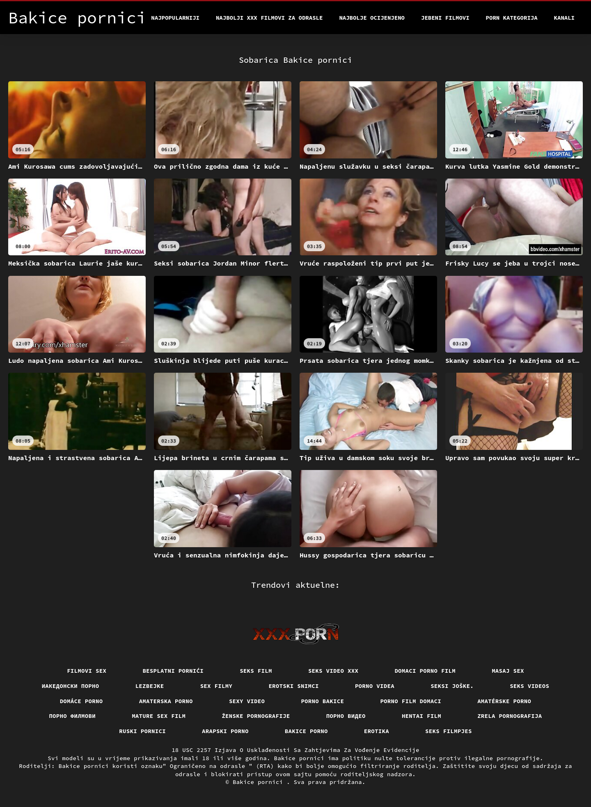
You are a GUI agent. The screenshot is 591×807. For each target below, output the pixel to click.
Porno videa (374, 686)
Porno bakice (322, 701)
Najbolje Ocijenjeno (372, 17)
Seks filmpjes (448, 731)
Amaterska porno (166, 701)
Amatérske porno (504, 701)
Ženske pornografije (256, 716)
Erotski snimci (293, 686)
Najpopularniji (175, 17)
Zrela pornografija (509, 716)
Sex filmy (216, 686)
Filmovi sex (86, 670)
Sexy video (247, 701)
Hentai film (421, 716)
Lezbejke (149, 686)
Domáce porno (81, 701)
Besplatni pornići (173, 670)
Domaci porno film (425, 670)
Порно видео (346, 716)
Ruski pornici (142, 731)
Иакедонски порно (70, 686)
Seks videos (529, 686)
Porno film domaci (410, 701)
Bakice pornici (259, 782)
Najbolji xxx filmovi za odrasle (269, 17)
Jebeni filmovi (445, 17)
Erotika (376, 731)
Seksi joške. (452, 686)
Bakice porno (306, 731)
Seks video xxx (333, 670)
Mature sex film (159, 716)
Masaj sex (508, 670)
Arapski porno (225, 731)
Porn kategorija (512, 17)
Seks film (256, 670)
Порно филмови (72, 716)
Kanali (564, 17)
